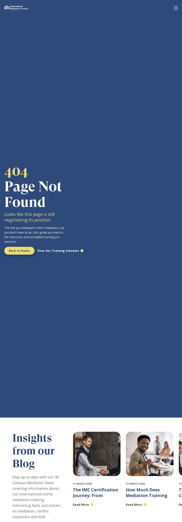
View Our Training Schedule (58, 251)
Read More (81, 505)
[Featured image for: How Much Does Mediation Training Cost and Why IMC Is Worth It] (149, 479)
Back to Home (19, 251)
